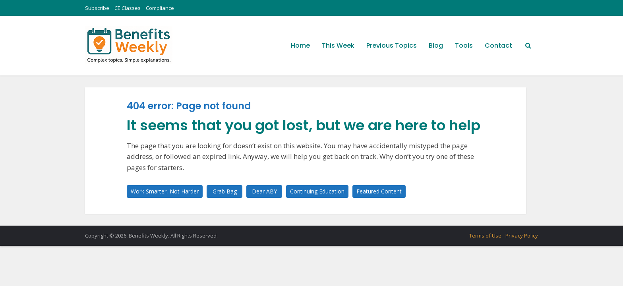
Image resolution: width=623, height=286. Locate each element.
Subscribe (97, 8)
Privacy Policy (521, 235)
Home (300, 45)
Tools (464, 45)
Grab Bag (225, 191)
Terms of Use (485, 235)
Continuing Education (317, 191)
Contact (498, 45)
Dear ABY (264, 191)
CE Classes (127, 8)
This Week (338, 45)
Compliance (160, 8)
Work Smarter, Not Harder (165, 191)
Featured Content (379, 191)
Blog (436, 45)
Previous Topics (391, 45)
